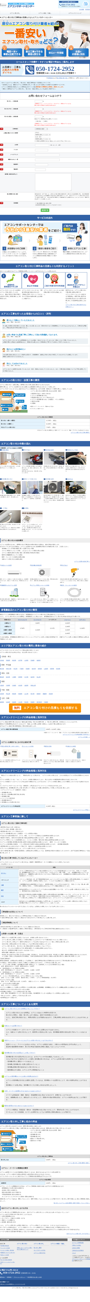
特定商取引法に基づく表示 (34, 1277)
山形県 (26, 660)
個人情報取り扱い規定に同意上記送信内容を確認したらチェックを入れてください (48, 204)
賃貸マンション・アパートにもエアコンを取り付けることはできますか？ (29, 1040)
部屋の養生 (5, 450)
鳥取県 (14, 694)
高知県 (51, 694)
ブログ (74, 1253)
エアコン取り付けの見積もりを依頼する (45, 708)
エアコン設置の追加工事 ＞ (82, 561)
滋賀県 (26, 685)
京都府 (14, 685)
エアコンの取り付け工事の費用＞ (80, 432)
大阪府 (2, 685)
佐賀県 (8, 702)
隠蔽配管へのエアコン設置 (9, 585)
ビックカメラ (37, 619)
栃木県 (34, 668)
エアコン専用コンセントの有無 (40, 585)
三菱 (2, 885)
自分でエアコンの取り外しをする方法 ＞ (78, 1233)
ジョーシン (67, 619)
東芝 (2, 890)
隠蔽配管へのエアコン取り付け (8, 1252)
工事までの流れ (76, 1245)
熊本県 (26, 702)
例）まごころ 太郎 (47, 145)
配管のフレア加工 (73, 450)
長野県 (52, 668)
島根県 (20, 694)
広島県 (2, 694)
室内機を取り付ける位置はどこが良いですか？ (20, 1053)
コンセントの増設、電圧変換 (7, 1250)
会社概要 (81, 9)
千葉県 (22, 668)
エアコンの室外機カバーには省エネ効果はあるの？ (21, 1076)
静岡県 (20, 677)
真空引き (70, 479)
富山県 (38, 677)
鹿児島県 (39, 702)
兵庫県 (8, 685)
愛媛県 (45, 694)
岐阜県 (8, 677)
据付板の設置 (50, 450)
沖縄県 (46, 702)
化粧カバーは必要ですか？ (13, 1026)
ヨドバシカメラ (22, 619)
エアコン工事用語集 (78, 1242)
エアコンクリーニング (75, 13)
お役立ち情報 (76, 1248)
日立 (2, 896)
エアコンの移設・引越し (58, 1243)
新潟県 (58, 668)
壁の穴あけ (64, 565)
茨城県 (28, 668)
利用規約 (87, 9)
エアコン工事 (5, 1239)
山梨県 (46, 668)
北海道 (2, 660)
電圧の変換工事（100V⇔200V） (10, 746)
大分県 (20, 702)
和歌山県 (33, 685)
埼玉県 (15, 668)
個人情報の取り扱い (62, 78)
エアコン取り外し (15, 13)
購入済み (38, 121)
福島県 (38, 660)
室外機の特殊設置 (36, 565)
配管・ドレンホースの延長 (69, 585)
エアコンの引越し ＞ (84, 737)
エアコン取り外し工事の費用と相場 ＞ (79, 1163)
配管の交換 (48, 746)
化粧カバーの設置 (6, 565)
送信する (45, 210)
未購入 (45, 121)
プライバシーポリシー (78, 1259)
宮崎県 (32, 702)
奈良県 (20, 685)
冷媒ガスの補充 (71, 746)
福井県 (32, 677)
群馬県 (40, 668)
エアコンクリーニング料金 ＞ (81, 810)
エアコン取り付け (22, 1243)
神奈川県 (8, 668)
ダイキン (3, 873)
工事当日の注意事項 (78, 1250)
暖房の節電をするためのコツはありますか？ (19, 1106)
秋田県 (14, 660)
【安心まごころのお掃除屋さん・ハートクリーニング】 (12, 1284)
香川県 (32, 694)
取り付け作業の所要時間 (6, 1259)
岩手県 (20, 660)
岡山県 (8, 694)
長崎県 (14, 702)
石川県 (26, 677)
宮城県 (32, 660)
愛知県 (2, 677)
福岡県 (2, 702)
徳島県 (38, 694)
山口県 (26, 694)
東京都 (2, 668)
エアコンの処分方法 (39, 1253)
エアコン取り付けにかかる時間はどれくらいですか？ (22, 1008)
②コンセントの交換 (27, 746)
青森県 (8, 660)
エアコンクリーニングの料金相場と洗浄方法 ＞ (76, 734)
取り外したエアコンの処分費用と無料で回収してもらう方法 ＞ (72, 1203)
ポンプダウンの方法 (39, 1250)
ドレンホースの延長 (5, 1248)
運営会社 (2, 1277)
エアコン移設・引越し (44, 13)
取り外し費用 (37, 1247)
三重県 (14, 677)
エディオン (82, 619)
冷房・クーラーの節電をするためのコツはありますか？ (23, 1091)
